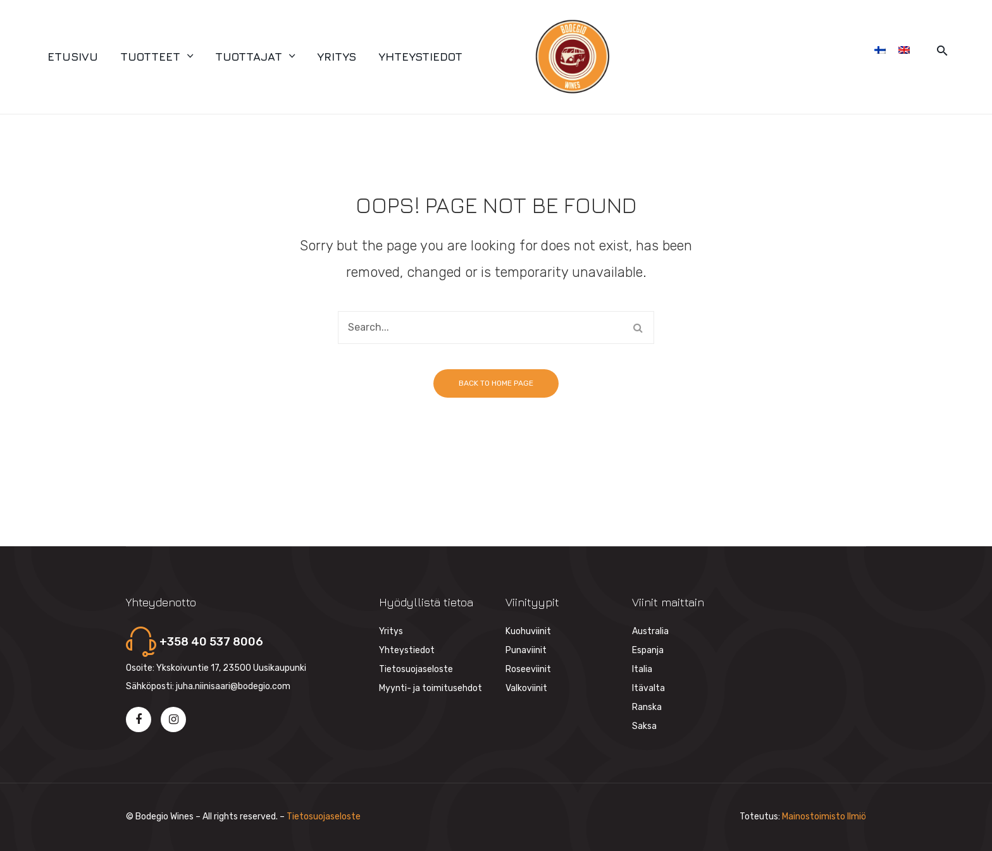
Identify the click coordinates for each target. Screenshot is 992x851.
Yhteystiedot (407, 650)
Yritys (391, 631)
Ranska (647, 707)
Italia (642, 669)
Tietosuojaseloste (416, 669)
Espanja (648, 650)
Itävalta (648, 688)
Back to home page (496, 383)
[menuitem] (72, 57)
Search (638, 327)
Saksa (644, 726)
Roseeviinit (528, 669)
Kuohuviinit (528, 631)
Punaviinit (526, 650)
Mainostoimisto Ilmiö (824, 816)
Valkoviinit (526, 688)
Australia (650, 631)
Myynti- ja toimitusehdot (430, 688)
